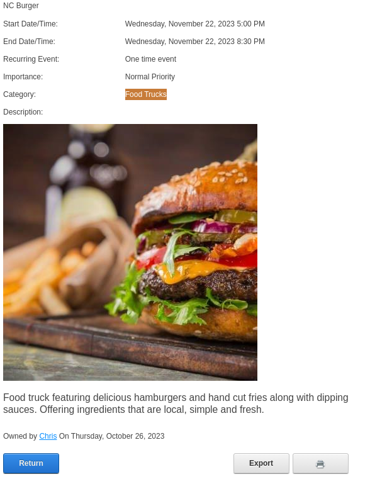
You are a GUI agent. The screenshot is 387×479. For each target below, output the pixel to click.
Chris (48, 436)
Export (261, 463)
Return (31, 463)
